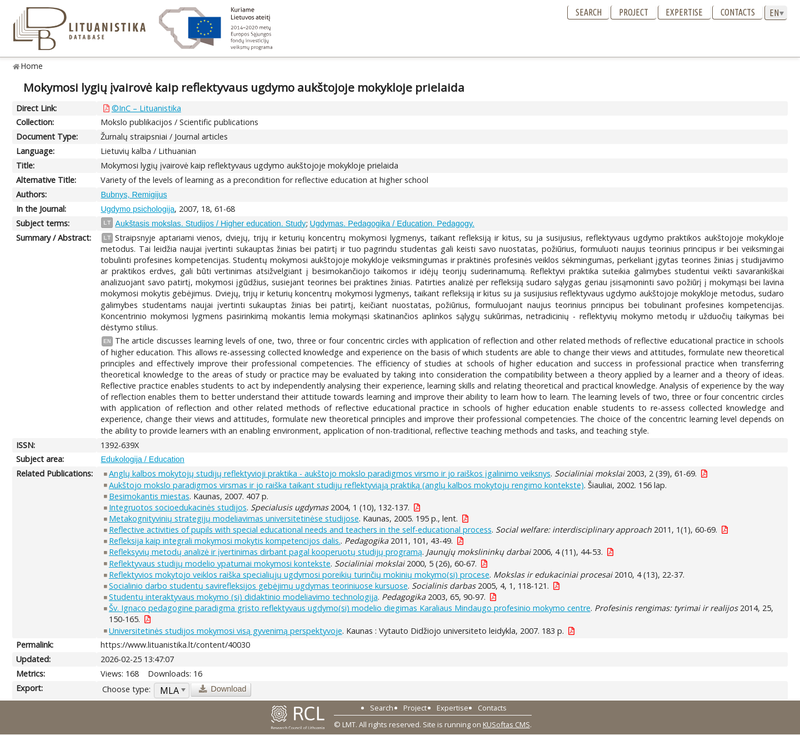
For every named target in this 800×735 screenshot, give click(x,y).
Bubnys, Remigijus (134, 194)
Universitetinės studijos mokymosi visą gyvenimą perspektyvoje (225, 630)
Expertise (684, 12)
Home (32, 66)
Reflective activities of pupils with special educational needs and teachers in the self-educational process (300, 529)
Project (633, 12)
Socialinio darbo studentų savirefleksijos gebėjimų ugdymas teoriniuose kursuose (258, 585)
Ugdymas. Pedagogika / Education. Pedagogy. (392, 223)
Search (589, 12)
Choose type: (126, 689)
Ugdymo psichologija (137, 209)
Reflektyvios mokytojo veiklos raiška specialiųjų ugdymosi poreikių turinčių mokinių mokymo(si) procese (299, 574)
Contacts (738, 12)
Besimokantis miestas (149, 496)
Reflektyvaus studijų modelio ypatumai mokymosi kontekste (220, 563)
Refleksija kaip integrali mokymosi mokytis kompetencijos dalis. (225, 540)
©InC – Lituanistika (146, 108)
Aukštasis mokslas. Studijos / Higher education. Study (210, 223)
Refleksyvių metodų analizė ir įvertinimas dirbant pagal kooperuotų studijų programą (265, 552)
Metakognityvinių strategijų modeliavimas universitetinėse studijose (234, 518)
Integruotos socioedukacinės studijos (178, 507)
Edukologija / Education (142, 459)
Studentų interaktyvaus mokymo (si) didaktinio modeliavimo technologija (243, 597)
